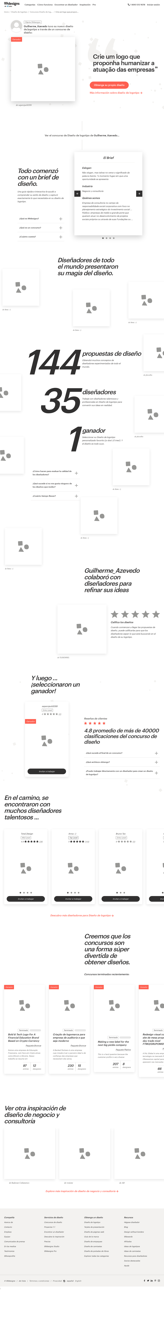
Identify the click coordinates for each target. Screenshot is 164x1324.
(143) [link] (87, 842)
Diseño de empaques (93, 1241)
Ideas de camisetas (132, 1251)
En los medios (10, 1246)
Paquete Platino (123, 1049)
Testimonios (9, 1251)
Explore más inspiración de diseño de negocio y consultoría (82, 1191)
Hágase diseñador (131, 1222)
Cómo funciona (45, 4)
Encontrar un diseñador (66, 4)
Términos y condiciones (39, 1281)
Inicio (6, 12)
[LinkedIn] (152, 1280)
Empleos (7, 1232)
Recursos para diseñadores (135, 1256)
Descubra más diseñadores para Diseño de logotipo (82, 915)
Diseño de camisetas (93, 1246)
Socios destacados (132, 1261)
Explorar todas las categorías (96, 1256)
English (78, 1281)
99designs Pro (50, 1251)
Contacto (8, 1227)
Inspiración (85, 4)
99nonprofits (9, 1256)
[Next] (139, 194)
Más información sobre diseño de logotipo (116, 92)
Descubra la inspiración (54, 1237)
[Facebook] (144, 1280)
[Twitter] (148, 1280)
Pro (94, 4)
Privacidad (57, 1281)
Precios (47, 1241)
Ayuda (126, 1265)
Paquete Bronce (33, 1045)
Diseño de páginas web (94, 1232)
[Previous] (77, 194)
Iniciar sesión (153, 4)
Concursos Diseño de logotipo (42, 12)
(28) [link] (41, 842)
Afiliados (127, 1241)
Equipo (7, 1237)
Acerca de (8, 1222)
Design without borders (134, 1232)
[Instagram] (159, 1280)
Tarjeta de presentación (94, 1227)
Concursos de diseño (53, 1222)
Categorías (30, 4)
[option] (103, 238)
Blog (126, 1227)
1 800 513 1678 (136, 4)
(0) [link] (60, 714)
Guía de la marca (91, 1237)
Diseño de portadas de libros (96, 1251)
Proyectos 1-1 (49, 1227)
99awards (128, 1237)
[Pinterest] (155, 1280)
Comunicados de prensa (14, 1241)
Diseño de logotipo (19, 12)
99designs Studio (51, 1246)
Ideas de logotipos (132, 1246)
